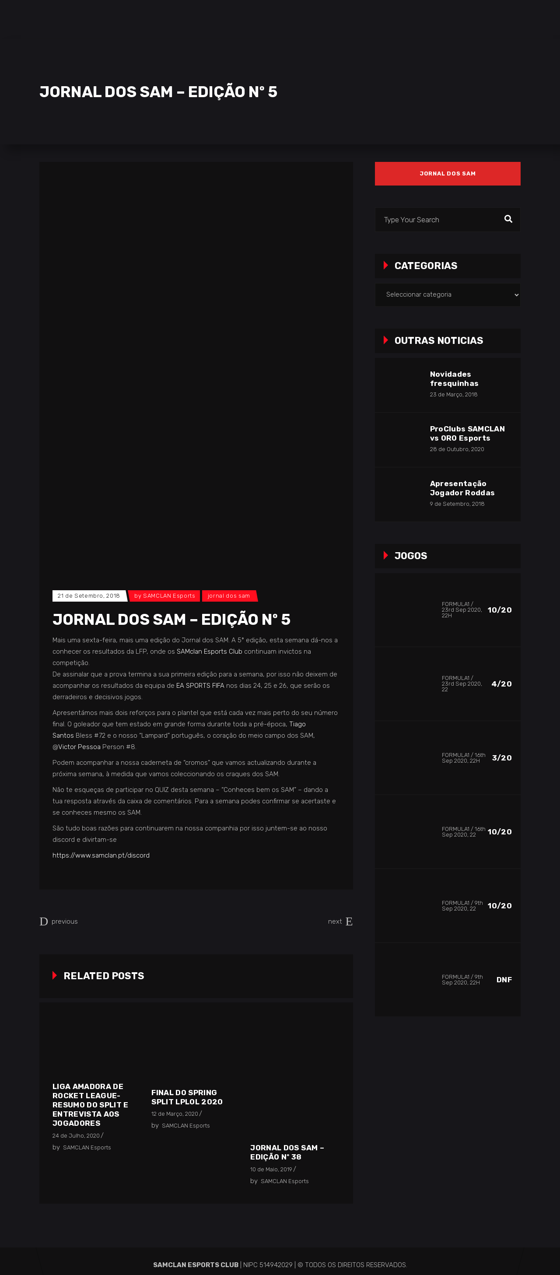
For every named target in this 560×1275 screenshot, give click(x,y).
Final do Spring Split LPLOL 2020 (187, 1097)
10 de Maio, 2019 (271, 1169)
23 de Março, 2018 (454, 394)
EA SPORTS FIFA (200, 686)
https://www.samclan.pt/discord (101, 855)
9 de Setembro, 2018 (457, 504)
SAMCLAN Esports (169, 595)
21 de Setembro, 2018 (89, 595)
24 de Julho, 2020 (76, 1135)
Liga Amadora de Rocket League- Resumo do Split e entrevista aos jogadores (90, 1105)
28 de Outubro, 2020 (457, 449)
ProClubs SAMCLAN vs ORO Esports (467, 433)
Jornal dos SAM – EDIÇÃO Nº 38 (287, 1152)
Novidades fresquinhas (454, 379)
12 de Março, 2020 (174, 1113)
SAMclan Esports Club (209, 651)
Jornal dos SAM (229, 595)
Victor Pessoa (79, 747)
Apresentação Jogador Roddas (462, 488)
